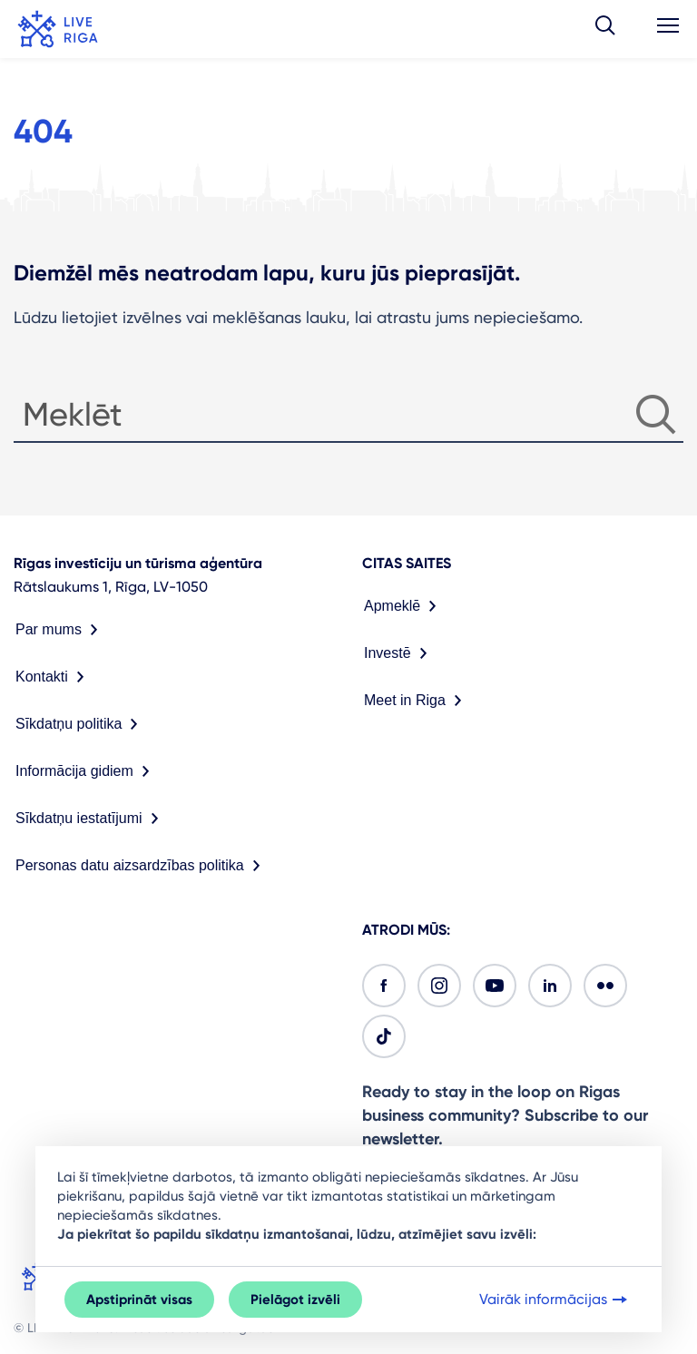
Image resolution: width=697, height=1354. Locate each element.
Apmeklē (404, 606)
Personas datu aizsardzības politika (141, 866)
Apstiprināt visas (139, 1299)
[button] (605, 29)
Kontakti (53, 677)
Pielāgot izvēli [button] (295, 1299)
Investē (399, 653)
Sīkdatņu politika (80, 724)
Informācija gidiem (86, 771)
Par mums (60, 630)
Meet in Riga (416, 700)
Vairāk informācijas (555, 1299)
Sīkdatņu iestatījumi (90, 818)
